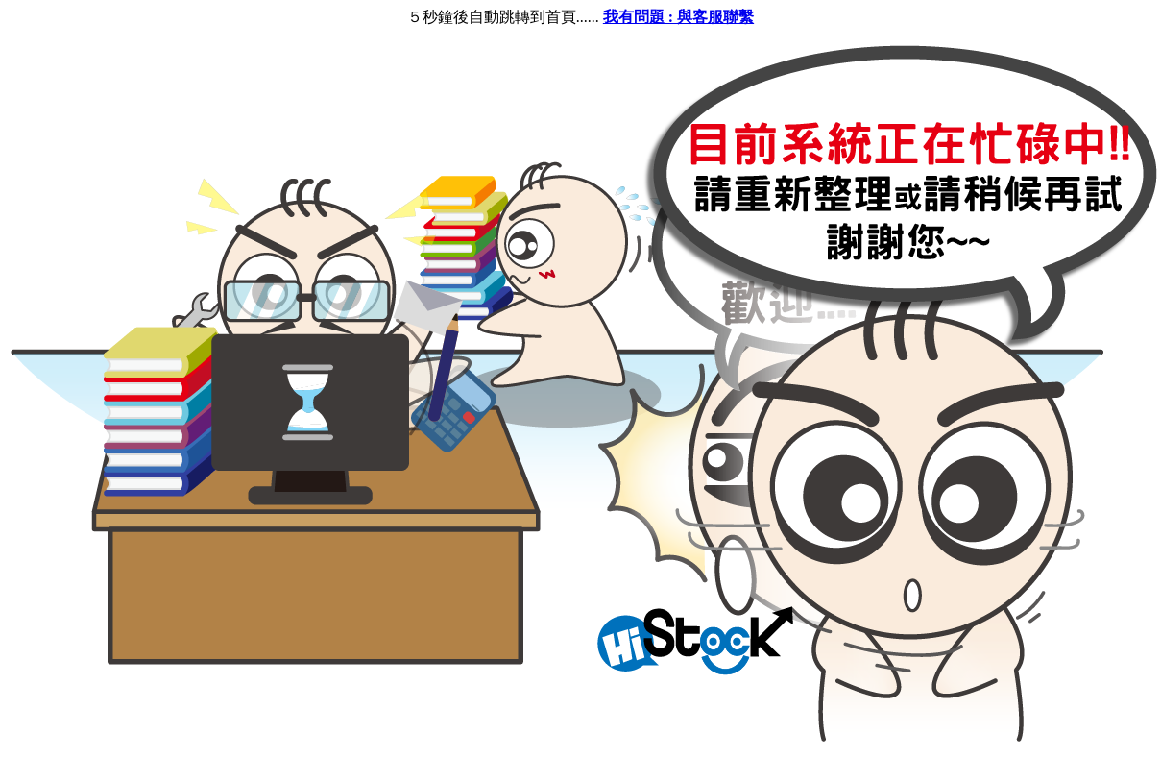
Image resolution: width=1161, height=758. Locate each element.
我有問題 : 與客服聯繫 (678, 17)
